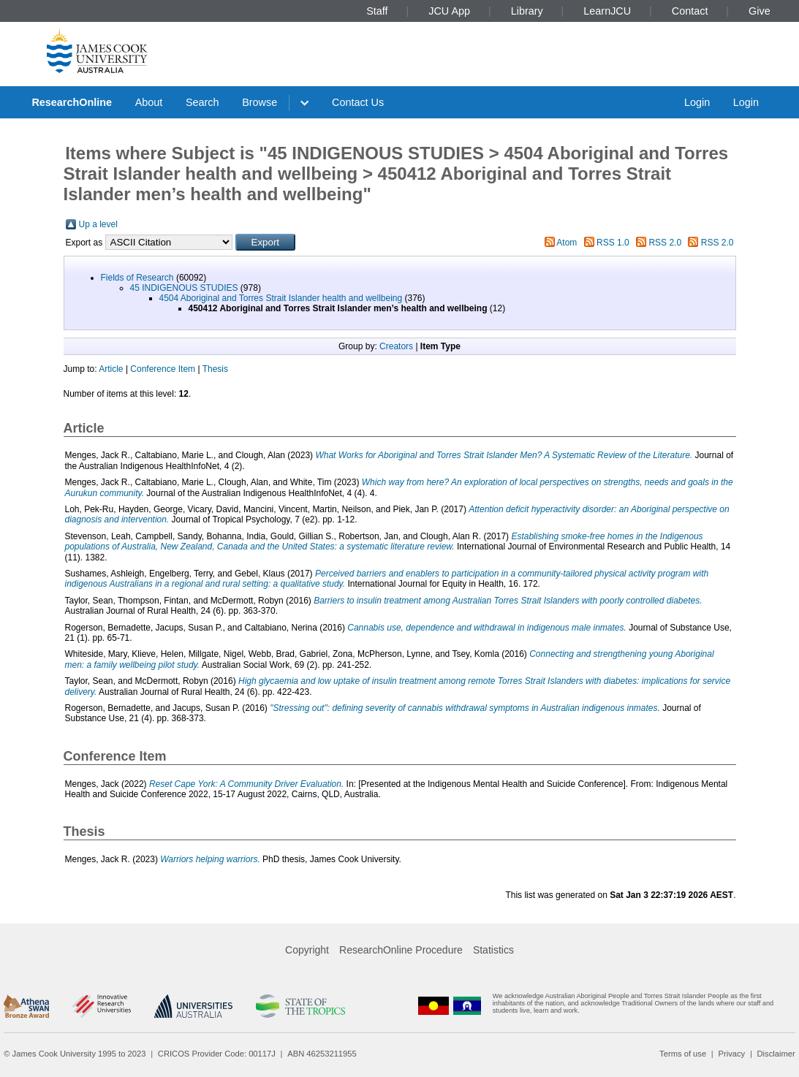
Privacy (731, 1053)
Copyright (307, 950)
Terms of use (682, 1053)
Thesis (215, 369)
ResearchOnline (71, 102)
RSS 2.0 (664, 242)
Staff (376, 11)
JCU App (449, 11)
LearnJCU (607, 11)
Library (527, 11)
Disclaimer (776, 1053)
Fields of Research (137, 278)
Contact (690, 11)
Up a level (98, 224)
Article (111, 369)
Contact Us (358, 102)
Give (759, 11)
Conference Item (162, 369)
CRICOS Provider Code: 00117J (217, 1053)
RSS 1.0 (613, 242)
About (149, 102)
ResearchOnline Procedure (401, 950)
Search (202, 102)
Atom (566, 242)
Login (697, 102)
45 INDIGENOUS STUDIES (184, 288)
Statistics (493, 950)
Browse (259, 102)
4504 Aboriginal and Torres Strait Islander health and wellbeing (281, 298)
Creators (396, 346)
